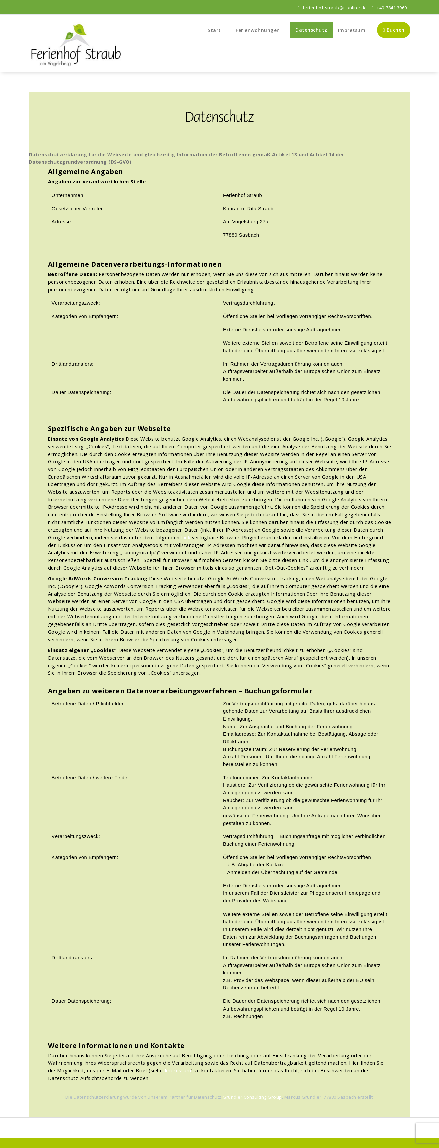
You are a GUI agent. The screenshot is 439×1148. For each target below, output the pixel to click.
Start (217, 30)
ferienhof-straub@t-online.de (332, 8)
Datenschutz (311, 30)
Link (185, 537)
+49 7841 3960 (389, 8)
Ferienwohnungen (260, 30)
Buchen (393, 30)
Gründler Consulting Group (252, 1097)
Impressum (352, 30)
